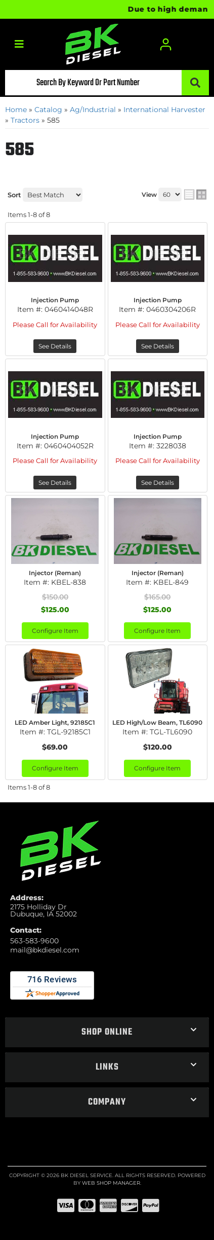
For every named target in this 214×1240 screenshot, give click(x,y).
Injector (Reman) (55, 573)
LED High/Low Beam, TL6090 (157, 722)
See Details (54, 346)
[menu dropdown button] (18, 44)
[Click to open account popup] (165, 44)
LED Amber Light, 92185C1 (55, 722)
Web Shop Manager (111, 1183)
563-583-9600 (34, 940)
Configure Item (55, 630)
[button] (107, 82)
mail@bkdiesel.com (44, 949)
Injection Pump (55, 300)
